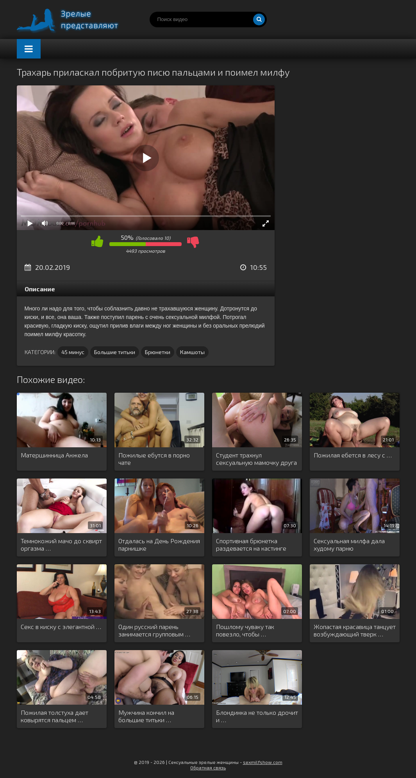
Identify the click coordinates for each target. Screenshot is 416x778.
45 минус (72, 352)
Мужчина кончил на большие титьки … (146, 716)
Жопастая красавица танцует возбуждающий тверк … (355, 630)
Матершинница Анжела (54, 455)
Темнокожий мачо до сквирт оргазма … (61, 544)
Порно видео (75, 19)
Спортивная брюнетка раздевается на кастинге (251, 544)
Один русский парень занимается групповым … (154, 630)
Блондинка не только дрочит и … (257, 716)
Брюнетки (157, 352)
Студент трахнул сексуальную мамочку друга (256, 458)
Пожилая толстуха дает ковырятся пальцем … (54, 716)
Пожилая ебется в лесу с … (353, 455)
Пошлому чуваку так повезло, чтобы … (245, 630)
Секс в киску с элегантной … (61, 626)
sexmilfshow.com (262, 762)
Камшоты (192, 352)
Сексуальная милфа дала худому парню (349, 544)
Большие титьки (114, 352)
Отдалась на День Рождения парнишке (159, 544)
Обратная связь (208, 767)
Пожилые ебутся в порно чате (154, 458)
